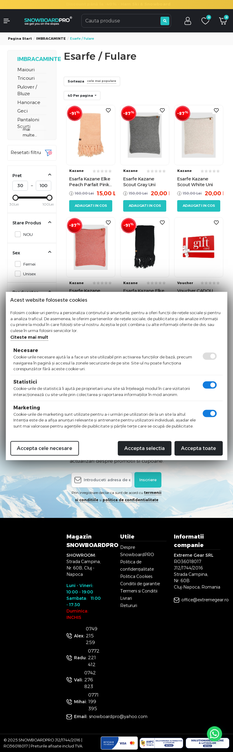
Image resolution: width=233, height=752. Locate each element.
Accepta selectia (144, 448)
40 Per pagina (81, 95)
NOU (26, 234)
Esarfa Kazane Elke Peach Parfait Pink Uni (89, 182)
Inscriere (148, 479)
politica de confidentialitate (130, 500)
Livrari (126, 598)
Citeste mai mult (29, 337)
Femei (27, 264)
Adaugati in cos (91, 205)
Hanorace (28, 102)
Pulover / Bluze (27, 90)
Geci (22, 111)
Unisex (28, 274)
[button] (10, 21)
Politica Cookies (136, 576)
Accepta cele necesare (44, 448)
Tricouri (26, 78)
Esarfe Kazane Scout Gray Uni (139, 182)
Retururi (128, 605)
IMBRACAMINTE (51, 38)
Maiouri (26, 69)
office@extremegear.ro (205, 600)
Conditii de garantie (140, 583)
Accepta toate (198, 448)
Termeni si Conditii (138, 591)
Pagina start (20, 38)
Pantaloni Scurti (28, 123)
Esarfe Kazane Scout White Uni (195, 182)
